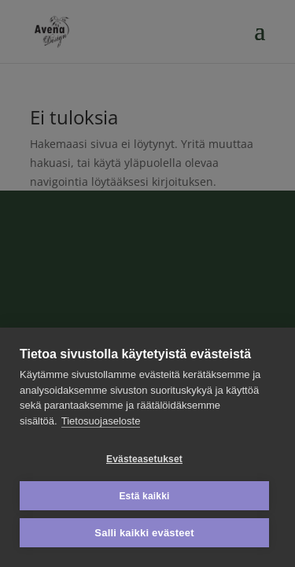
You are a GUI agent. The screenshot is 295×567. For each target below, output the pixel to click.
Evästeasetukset (144, 459)
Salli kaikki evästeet (144, 533)
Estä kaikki (144, 496)
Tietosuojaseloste (101, 421)
